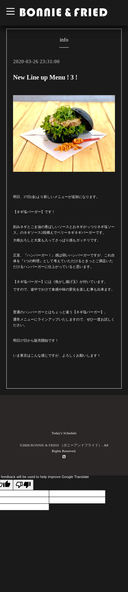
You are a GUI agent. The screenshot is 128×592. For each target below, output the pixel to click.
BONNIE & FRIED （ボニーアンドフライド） (66, 445)
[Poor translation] (23, 485)
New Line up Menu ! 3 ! (45, 77)
